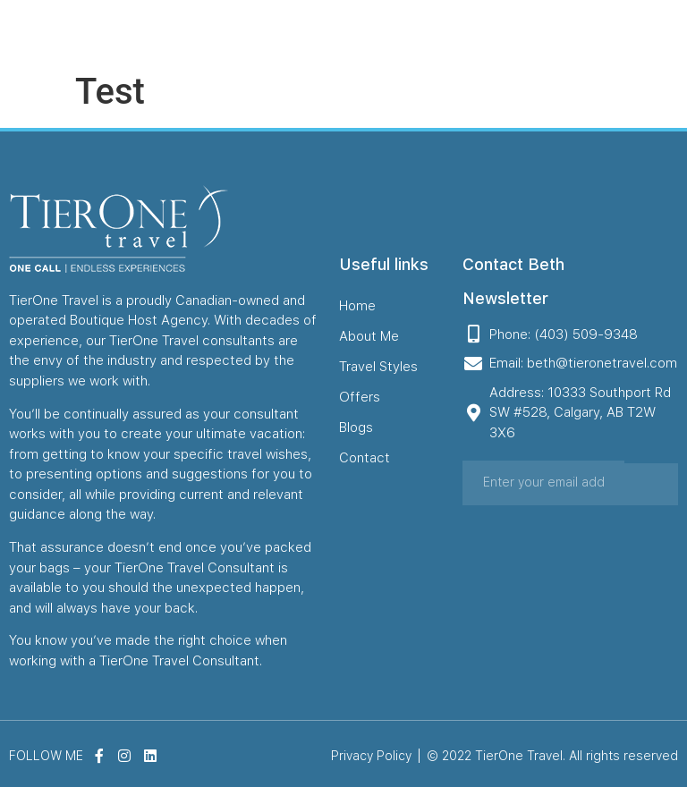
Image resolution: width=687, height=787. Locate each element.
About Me (302, 31)
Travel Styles (376, 31)
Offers (440, 31)
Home (249, 31)
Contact (532, 31)
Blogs (483, 31)
